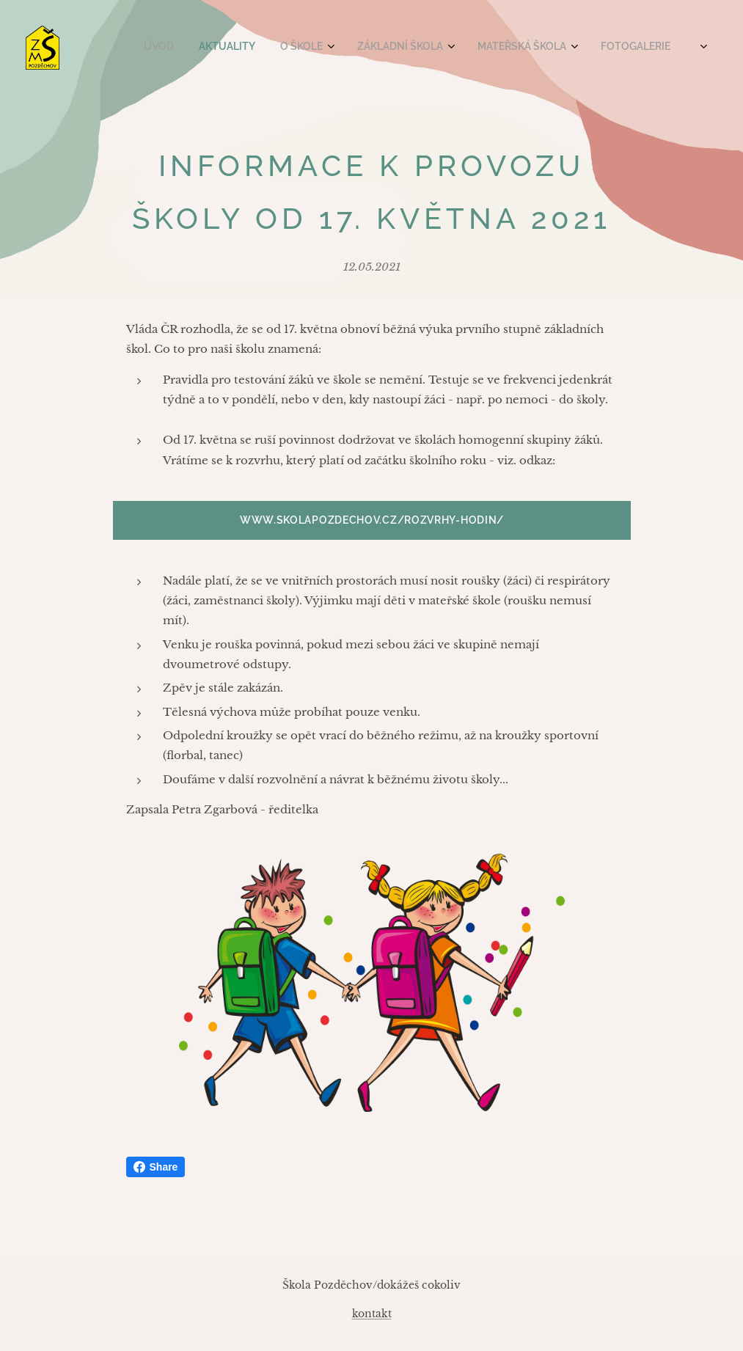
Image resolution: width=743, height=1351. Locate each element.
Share (155, 1167)
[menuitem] (492, 47)
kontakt (372, 1313)
